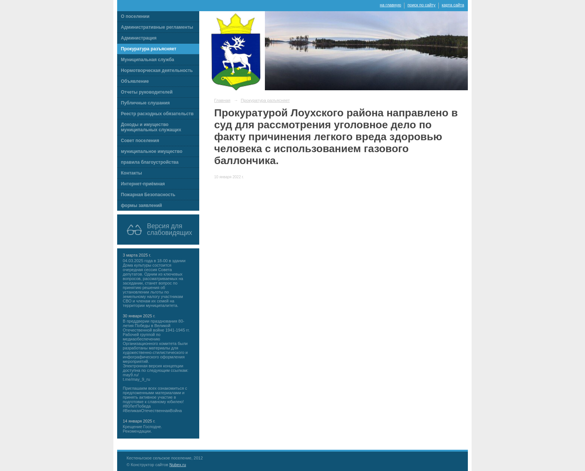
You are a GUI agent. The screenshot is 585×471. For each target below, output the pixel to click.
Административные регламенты (157, 27)
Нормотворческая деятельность (157, 70)
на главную (390, 5)
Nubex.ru (177, 464)
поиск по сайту (421, 5)
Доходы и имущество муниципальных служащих (151, 127)
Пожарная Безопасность (148, 194)
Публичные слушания (145, 103)
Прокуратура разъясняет (148, 48)
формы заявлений (141, 205)
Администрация (138, 38)
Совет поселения (140, 140)
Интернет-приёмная (143, 183)
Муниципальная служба (147, 59)
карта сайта (453, 5)
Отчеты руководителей (147, 92)
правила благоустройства (149, 162)
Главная (222, 100)
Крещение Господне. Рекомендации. (142, 428)
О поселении (135, 16)
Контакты (131, 173)
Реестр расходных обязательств (157, 113)
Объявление (135, 81)
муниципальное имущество (151, 151)
